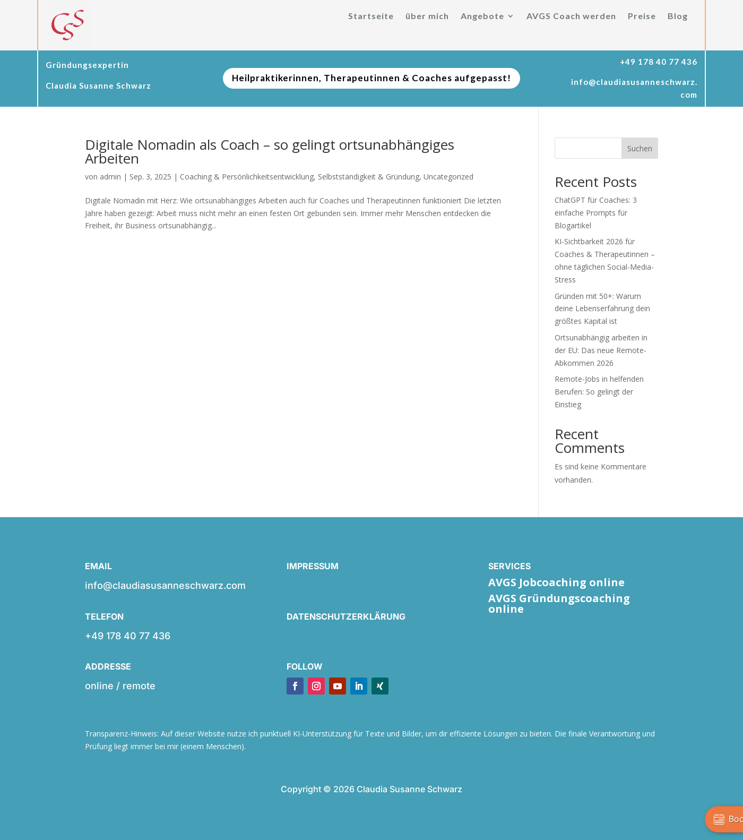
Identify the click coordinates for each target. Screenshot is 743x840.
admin (110, 177)
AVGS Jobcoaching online (556, 582)
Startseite (371, 16)
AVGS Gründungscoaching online (559, 603)
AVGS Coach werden (571, 16)
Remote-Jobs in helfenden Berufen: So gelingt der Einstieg (599, 391)
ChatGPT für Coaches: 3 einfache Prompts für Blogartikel (596, 212)
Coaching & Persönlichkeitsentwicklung (247, 177)
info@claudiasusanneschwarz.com (367, 585)
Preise (642, 16)
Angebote (482, 16)
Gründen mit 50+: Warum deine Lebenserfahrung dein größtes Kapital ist (602, 309)
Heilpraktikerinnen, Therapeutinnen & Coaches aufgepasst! (371, 77)
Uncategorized (448, 177)
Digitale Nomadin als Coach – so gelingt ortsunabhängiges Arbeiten (269, 151)
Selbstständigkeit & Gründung (368, 177)
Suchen (639, 148)
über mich (427, 16)
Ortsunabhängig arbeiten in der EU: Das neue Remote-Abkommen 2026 (601, 350)
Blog (678, 16)
